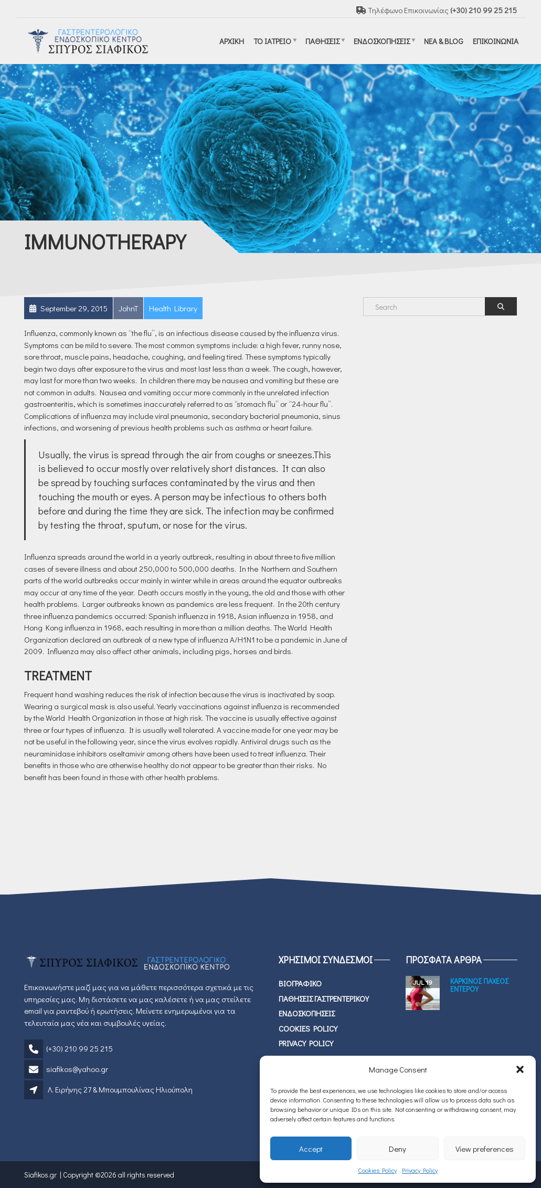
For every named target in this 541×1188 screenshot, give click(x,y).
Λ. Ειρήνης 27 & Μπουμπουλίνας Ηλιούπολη (120, 1089)
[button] (520, 1069)
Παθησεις (322, 40)
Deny (397, 1148)
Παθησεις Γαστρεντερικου (324, 998)
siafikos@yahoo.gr (77, 1069)
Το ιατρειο (272, 40)
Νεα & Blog (443, 40)
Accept (311, 1148)
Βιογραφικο (300, 983)
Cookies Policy (377, 1170)
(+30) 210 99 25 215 (79, 1048)
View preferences (484, 1148)
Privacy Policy (420, 1170)
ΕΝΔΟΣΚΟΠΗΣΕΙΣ (382, 40)
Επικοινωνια (495, 40)
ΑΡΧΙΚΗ (231, 40)
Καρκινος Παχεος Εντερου (479, 985)
